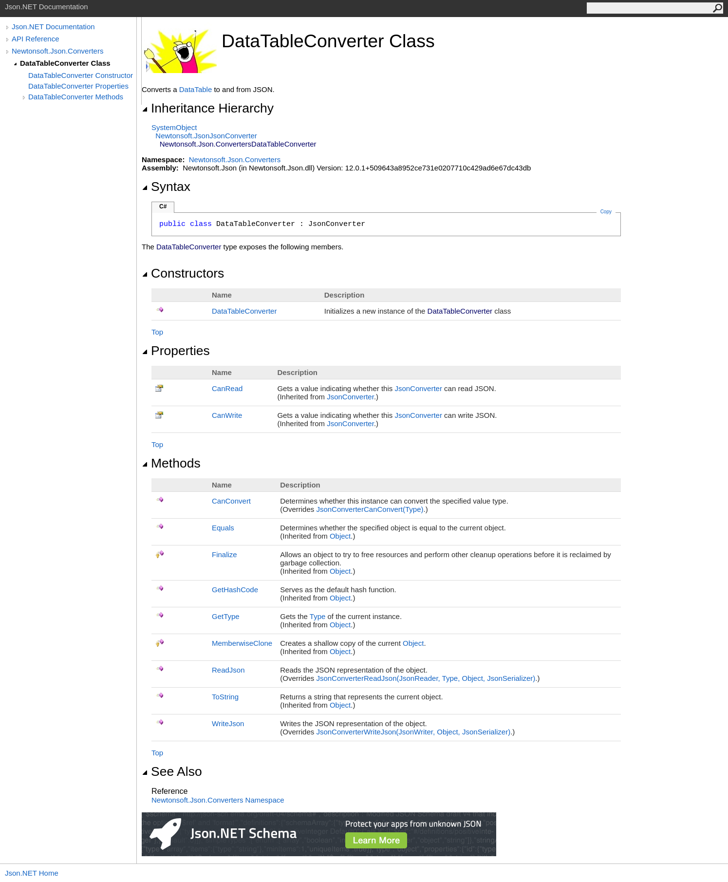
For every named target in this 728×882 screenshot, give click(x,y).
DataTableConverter (244, 311)
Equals (223, 528)
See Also (172, 771)
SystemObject (174, 127)
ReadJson (228, 670)
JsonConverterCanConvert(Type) (369, 509)
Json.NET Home (31, 873)
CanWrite (227, 415)
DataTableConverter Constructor (80, 75)
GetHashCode (235, 589)
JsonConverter (418, 388)
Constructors (183, 273)
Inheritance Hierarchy (208, 108)
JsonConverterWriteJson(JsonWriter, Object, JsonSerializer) (413, 732)
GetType (226, 616)
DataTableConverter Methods (75, 97)
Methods (171, 463)
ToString (225, 697)
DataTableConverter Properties (78, 86)
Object (340, 536)
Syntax (166, 186)
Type (318, 616)
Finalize (224, 554)
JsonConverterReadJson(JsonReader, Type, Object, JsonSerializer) (425, 678)
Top (157, 332)
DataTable (195, 89)
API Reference (35, 39)
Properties (176, 350)
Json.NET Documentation (53, 26)
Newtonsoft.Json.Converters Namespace (217, 800)
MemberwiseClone (242, 643)
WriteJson (228, 723)
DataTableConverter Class (65, 63)
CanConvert (231, 501)
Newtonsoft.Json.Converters (57, 51)
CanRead (227, 388)
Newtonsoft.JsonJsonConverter (206, 135)
